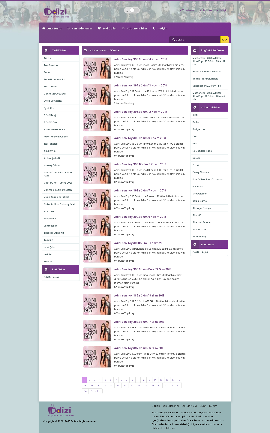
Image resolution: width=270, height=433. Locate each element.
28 (145, 385)
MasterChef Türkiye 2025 (58, 182)
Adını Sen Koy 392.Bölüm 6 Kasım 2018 (140, 217)
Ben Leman (50, 86)
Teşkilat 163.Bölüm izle (205, 78)
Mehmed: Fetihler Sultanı (58, 189)
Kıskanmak (50, 150)
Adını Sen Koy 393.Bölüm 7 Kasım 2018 (140, 190)
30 (159, 385)
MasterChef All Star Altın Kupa (58, 174)
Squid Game (200, 201)
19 (85, 385)
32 (171, 385)
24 (117, 385)
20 (91, 385)
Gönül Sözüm (51, 122)
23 (111, 385)
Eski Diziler (107, 28)
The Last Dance (202, 222)
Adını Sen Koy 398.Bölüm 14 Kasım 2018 (140, 59)
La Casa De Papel (202, 150)
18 (179, 379)
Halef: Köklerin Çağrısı (56, 136)
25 (124, 385)
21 (98, 385)
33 (178, 385)
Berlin (196, 122)
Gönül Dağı (50, 115)
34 (85, 391)
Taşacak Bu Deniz (54, 232)
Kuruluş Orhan (52, 165)
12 (143, 379)
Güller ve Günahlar (54, 129)
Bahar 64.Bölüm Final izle (207, 71)
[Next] (95, 391)
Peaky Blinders (201, 172)
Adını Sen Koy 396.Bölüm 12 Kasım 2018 (140, 112)
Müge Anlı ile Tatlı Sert (56, 197)
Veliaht (48, 254)
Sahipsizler (50, 218)
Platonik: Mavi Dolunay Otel (59, 204)
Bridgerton (199, 129)
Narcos (196, 158)
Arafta (47, 58)
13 (149, 379)
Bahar (47, 72)
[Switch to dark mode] (132, 10)
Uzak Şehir (49, 247)
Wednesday (199, 236)
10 (132, 379)
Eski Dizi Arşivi (51, 277)
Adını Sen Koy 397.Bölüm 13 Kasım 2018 (140, 85)
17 (173, 379)
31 (165, 385)
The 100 (197, 215)
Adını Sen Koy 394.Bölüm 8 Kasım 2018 (140, 164)
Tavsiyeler (188, 10)
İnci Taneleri (51, 143)
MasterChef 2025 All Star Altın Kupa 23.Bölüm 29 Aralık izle (209, 61)
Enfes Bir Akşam (53, 100)
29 (152, 385)
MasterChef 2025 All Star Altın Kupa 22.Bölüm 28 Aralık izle (209, 96)
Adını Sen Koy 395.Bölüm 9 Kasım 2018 (140, 138)
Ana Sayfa (52, 28)
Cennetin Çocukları (55, 93)
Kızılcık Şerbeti (52, 158)
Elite (195, 143)
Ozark (196, 165)
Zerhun (48, 261)
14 (155, 379)
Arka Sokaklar (51, 65)
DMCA (203, 405)
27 (138, 385)
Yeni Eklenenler (79, 28)
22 (104, 385)
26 (131, 385)
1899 (195, 115)
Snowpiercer (200, 193)
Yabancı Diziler (134, 28)
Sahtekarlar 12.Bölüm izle (207, 85)
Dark (195, 136)
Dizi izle (156, 405)
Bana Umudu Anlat (54, 79)
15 (161, 379)
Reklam (207, 10)
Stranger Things (202, 208)
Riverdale (198, 186)
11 (138, 379)
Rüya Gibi (49, 211)
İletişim (223, 10)
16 (167, 379)
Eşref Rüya (49, 108)
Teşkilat (48, 240)
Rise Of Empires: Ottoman (208, 179)
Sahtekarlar (50, 225)
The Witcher (200, 229)
